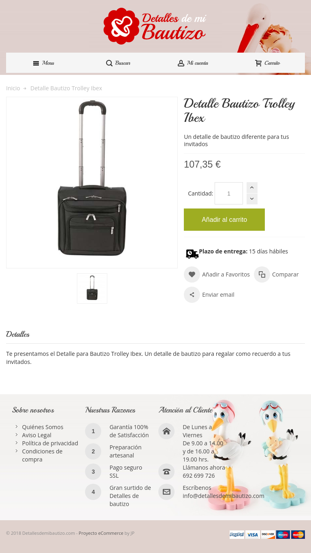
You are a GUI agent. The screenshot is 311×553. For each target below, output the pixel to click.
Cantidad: (200, 193)
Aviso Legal (36, 435)
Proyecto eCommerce (101, 533)
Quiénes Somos (43, 427)
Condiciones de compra (42, 455)
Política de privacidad (50, 443)
